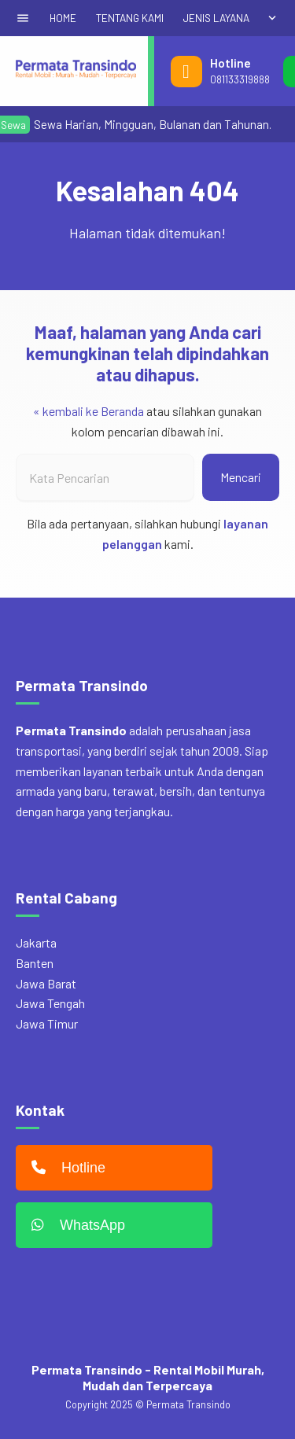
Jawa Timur (47, 1023)
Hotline (64, 1168)
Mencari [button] (240, 476)
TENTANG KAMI (130, 17)
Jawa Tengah (50, 1003)
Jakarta (36, 942)
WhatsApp (74, 1225)
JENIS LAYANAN (219, 17)
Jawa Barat (46, 983)
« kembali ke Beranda (88, 410)
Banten (34, 962)
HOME (63, 17)
